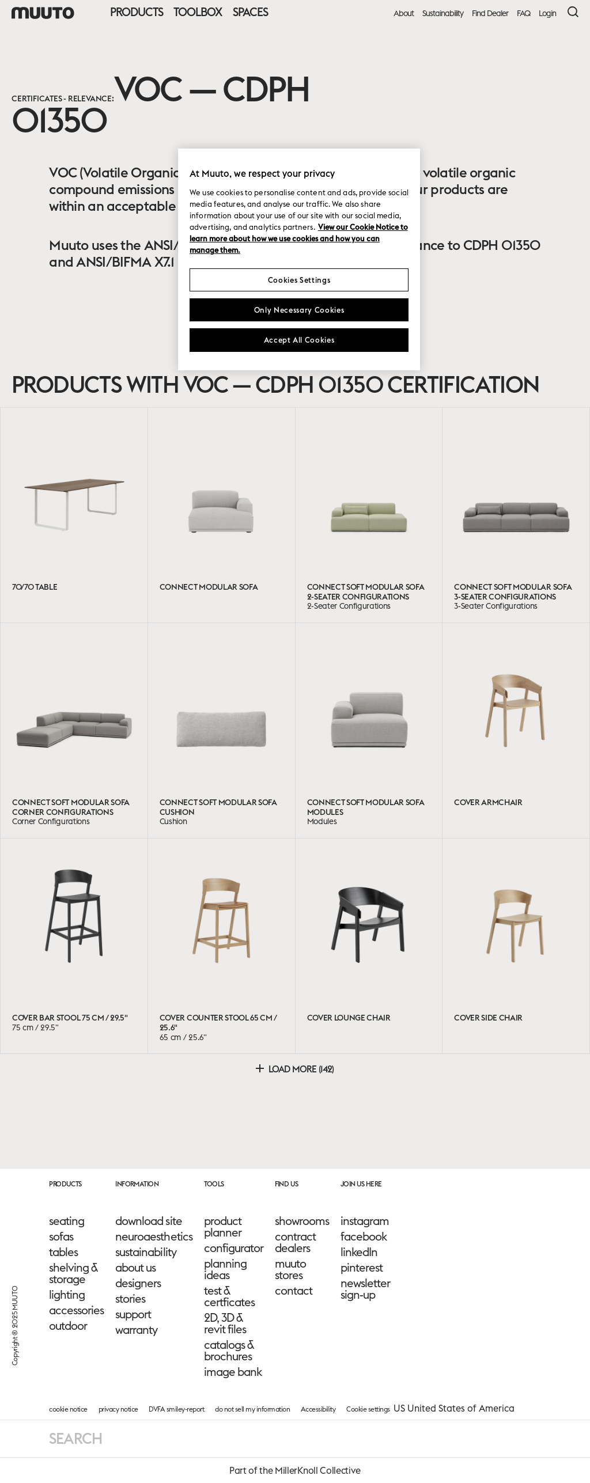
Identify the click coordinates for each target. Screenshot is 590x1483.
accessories (76, 1310)
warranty (136, 1330)
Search (75, 1438)
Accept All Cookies (299, 339)
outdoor (68, 1326)
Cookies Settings (299, 280)
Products (136, 12)
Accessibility (318, 1409)
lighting (67, 1294)
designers (138, 1283)
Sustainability (442, 13)
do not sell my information (252, 1409)
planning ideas (225, 1269)
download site (148, 1221)
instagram (365, 1221)
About (404, 13)
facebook (364, 1236)
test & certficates (229, 1296)
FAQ (523, 13)
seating (66, 1221)
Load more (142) (295, 1069)
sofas (61, 1236)
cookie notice (68, 1409)
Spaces (250, 12)
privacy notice (118, 1409)
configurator (233, 1248)
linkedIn (359, 1252)
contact (293, 1290)
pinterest (362, 1267)
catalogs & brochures (229, 1350)
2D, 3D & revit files (225, 1323)
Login (547, 13)
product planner (222, 1226)
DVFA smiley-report (176, 1409)
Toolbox (197, 12)
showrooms (302, 1221)
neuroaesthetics (153, 1236)
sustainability (145, 1252)
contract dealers (295, 1242)
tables (63, 1252)
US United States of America (454, 1408)
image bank (233, 1372)
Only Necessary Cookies (299, 309)
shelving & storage (73, 1273)
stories (130, 1298)
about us (135, 1267)
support (133, 1314)
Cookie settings (368, 1409)
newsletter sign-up (365, 1288)
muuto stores (290, 1269)
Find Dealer (490, 13)
